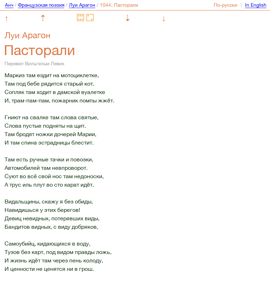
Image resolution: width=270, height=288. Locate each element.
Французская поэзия (41, 5)
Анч (9, 5)
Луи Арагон (82, 5)
